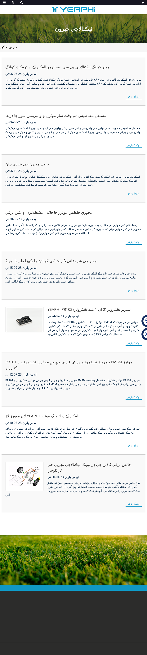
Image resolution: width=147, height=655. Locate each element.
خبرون (13, 47)
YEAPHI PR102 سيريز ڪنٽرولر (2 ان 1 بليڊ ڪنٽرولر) (89, 309)
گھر (2, 47)
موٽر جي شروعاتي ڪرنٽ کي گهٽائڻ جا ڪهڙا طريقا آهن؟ (51, 261)
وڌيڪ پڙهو (134, 96)
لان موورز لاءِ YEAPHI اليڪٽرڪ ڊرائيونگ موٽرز (42, 416)
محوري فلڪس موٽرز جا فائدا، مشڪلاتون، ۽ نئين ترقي (48, 212)
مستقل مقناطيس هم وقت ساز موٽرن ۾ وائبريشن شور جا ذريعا (55, 115)
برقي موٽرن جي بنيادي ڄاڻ (27, 164)
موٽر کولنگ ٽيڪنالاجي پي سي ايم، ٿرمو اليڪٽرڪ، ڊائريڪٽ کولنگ (57, 67)
